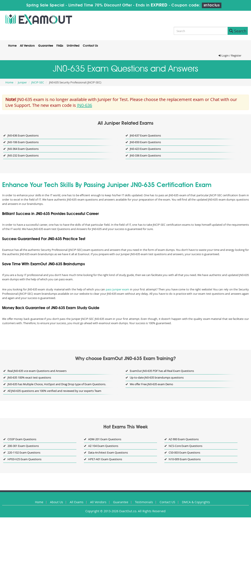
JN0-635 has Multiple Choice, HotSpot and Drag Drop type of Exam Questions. (57, 384)
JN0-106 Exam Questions (23, 142)
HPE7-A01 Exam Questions (105, 459)
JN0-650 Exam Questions (145, 142)
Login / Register (230, 55)
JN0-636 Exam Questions (23, 135)
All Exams (76, 502)
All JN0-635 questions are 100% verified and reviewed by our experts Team (54, 391)
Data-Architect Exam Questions (108, 452)
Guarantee (45, 45)
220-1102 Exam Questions (24, 452)
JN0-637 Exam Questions (145, 135)
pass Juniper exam (117, 289)
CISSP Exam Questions (22, 439)
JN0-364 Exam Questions (23, 149)
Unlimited (73, 45)
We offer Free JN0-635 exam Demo (151, 384)
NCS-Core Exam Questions (185, 446)
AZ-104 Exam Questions (103, 446)
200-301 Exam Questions (23, 446)
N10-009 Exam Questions (185, 459)
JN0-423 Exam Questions (145, 149)
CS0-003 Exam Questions (184, 452)
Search (237, 31)
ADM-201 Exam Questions (104, 439)
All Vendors (27, 45)
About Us (56, 502)
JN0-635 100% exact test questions (29, 377)
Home (12, 45)
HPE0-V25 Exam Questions (24, 459)
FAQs (59, 45)
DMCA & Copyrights (196, 502)
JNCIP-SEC (37, 82)
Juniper (22, 82)
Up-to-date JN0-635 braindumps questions (157, 377)
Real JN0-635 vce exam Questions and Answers (37, 371)
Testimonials (144, 502)
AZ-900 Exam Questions (184, 439)
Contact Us (90, 45)
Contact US (167, 502)
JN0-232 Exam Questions (23, 155)
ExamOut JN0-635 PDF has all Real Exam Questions (162, 371)
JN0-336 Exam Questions (145, 155)
